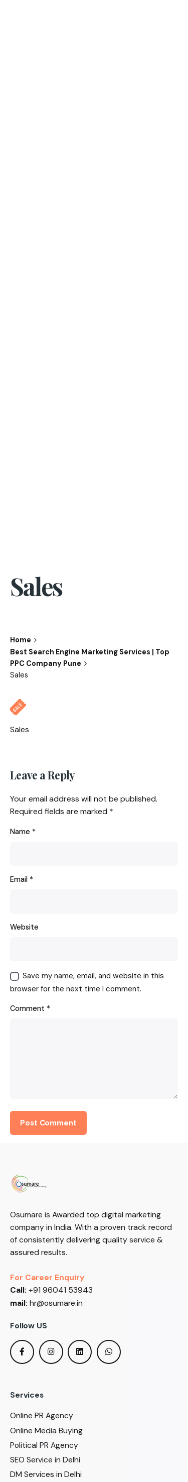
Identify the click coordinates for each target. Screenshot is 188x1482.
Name (23, 831)
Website (24, 927)
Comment (30, 1008)
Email (21, 879)
